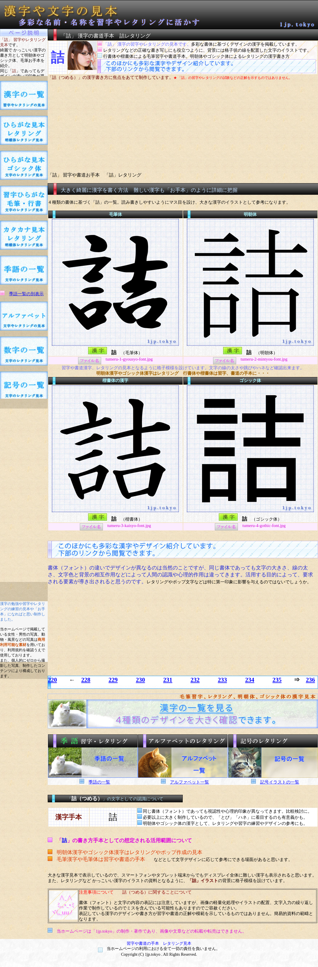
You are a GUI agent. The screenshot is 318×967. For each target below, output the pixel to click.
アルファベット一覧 (189, 782)
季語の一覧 (99, 782)
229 (113, 679)
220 (52, 679)
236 (310, 679)
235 (277, 679)
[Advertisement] (24, 495)
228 (85, 679)
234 (249, 679)
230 (140, 679)
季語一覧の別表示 (26, 294)
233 (222, 679)
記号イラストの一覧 (279, 782)
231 (168, 679)
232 (195, 679)
